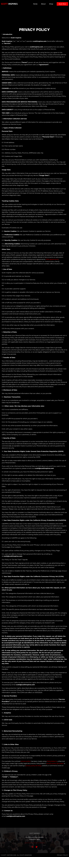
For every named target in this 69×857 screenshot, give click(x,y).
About (43, 4)
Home (35, 4)
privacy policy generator (55, 763)
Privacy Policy (62, 855)
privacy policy (25, 761)
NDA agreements (52, 259)
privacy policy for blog (33, 765)
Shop (51, 4)
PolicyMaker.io (52, 761)
